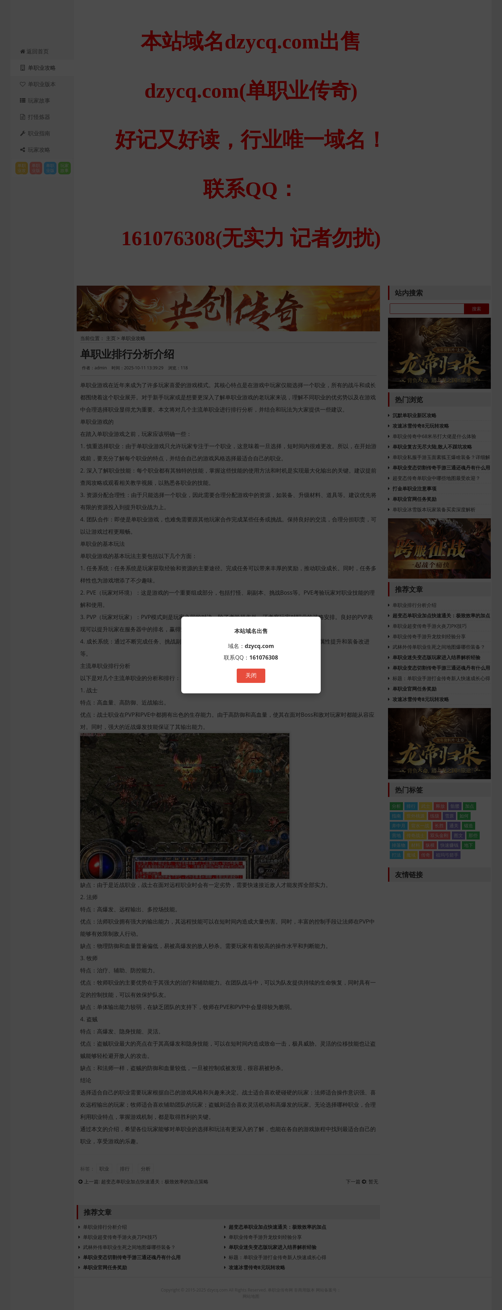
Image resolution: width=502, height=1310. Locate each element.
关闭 (251, 675)
